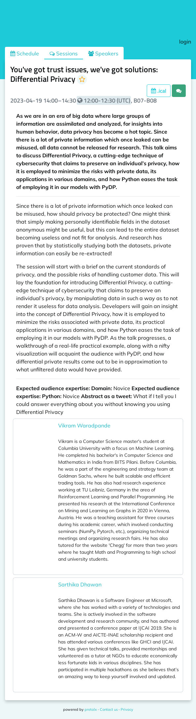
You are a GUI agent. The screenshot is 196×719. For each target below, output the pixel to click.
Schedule (24, 53)
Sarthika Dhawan (79, 584)
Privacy (127, 709)
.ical (158, 91)
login (185, 41)
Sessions (64, 53)
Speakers (103, 53)
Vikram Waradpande (84, 425)
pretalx (91, 709)
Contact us (109, 709)
